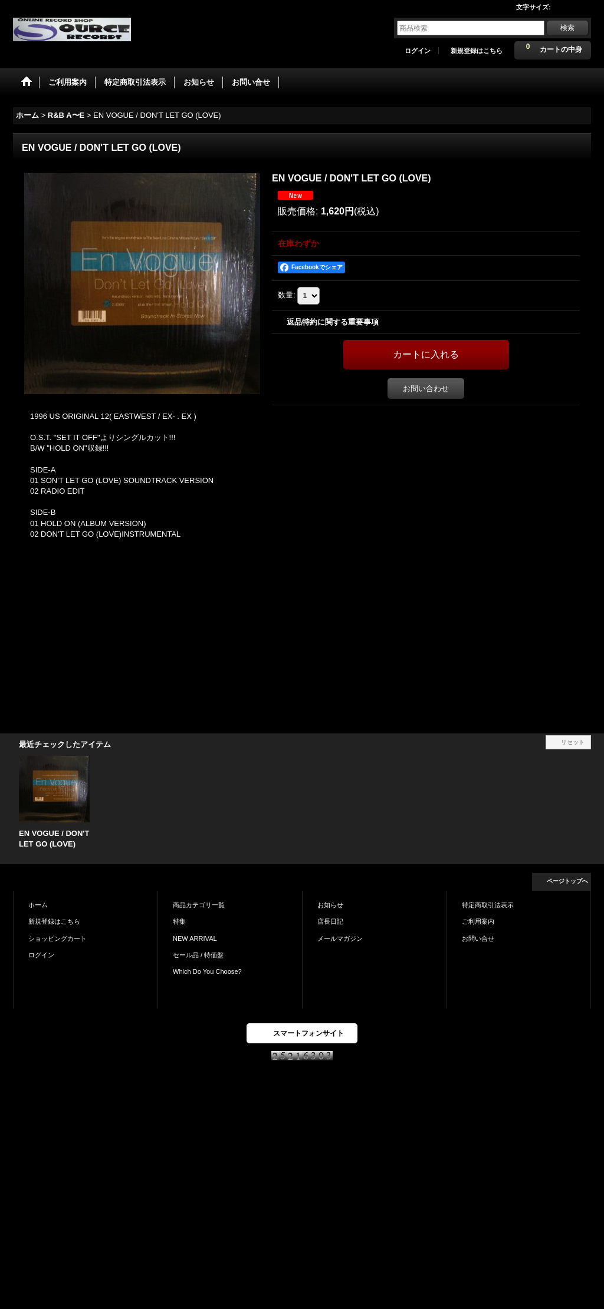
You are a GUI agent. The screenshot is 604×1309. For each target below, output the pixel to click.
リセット (573, 742)
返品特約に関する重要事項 (333, 322)
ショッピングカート (57, 938)
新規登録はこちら (477, 50)
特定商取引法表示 (488, 904)
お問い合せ (478, 938)
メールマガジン (340, 938)
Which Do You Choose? (207, 971)
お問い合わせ (426, 388)
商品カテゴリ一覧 (199, 904)
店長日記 (330, 921)
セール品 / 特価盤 (198, 954)
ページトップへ (567, 881)
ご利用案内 (478, 921)
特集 (179, 921)
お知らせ (330, 904)
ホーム (38, 904)
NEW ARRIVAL (195, 938)
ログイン (418, 50)
